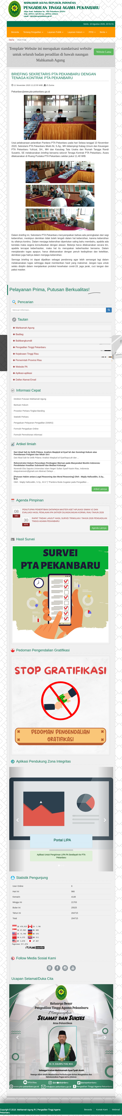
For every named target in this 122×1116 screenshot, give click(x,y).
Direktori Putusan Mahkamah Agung (30, 399)
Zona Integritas (37, 41)
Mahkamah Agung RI (26, 1109)
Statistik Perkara (21, 417)
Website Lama (103, 51)
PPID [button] (92, 32)
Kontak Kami (102, 1109)
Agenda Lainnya (99, 528)
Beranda (15, 32)
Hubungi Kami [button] (18, 41)
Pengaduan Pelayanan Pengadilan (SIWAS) (33, 423)
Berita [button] (103, 32)
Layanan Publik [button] (55, 32)
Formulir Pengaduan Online (26, 429)
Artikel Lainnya (100, 489)
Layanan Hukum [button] (76, 32)
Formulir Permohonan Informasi (28, 435)
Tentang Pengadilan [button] (33, 32)
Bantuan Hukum (21, 405)
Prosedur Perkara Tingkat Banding (29, 411)
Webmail (116, 1109)
